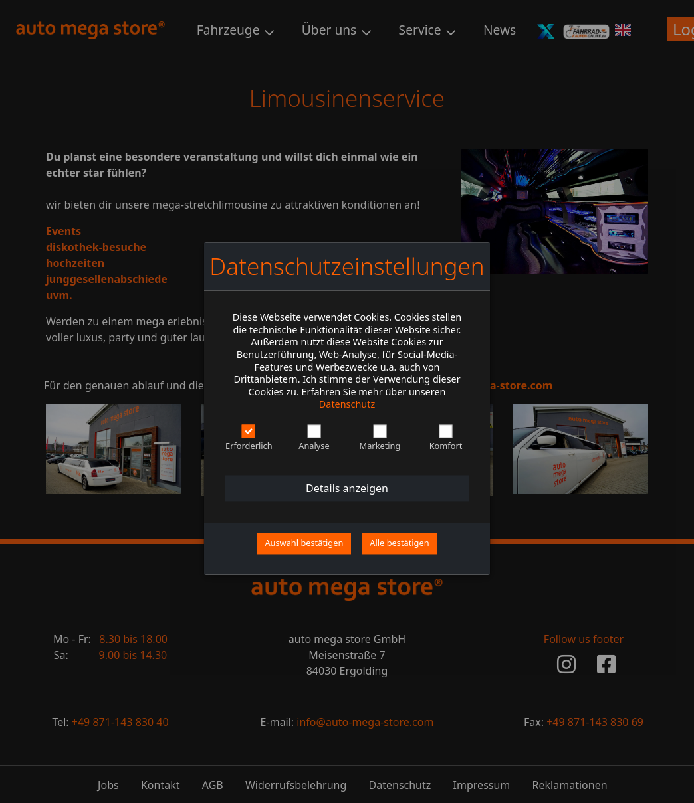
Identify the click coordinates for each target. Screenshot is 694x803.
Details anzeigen (347, 489)
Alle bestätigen (399, 543)
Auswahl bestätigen (304, 543)
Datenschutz (347, 404)
